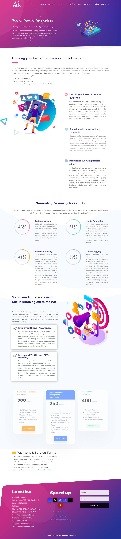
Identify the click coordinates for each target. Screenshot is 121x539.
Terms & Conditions (45, 470)
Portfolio (72, 4)
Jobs (79, 4)
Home (43, 4)
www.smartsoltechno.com (23, 520)
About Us (51, 4)
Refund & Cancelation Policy (60, 520)
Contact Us (88, 4)
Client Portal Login (102, 4)
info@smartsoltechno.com (23, 517)
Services (61, 4)
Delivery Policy (60, 516)
